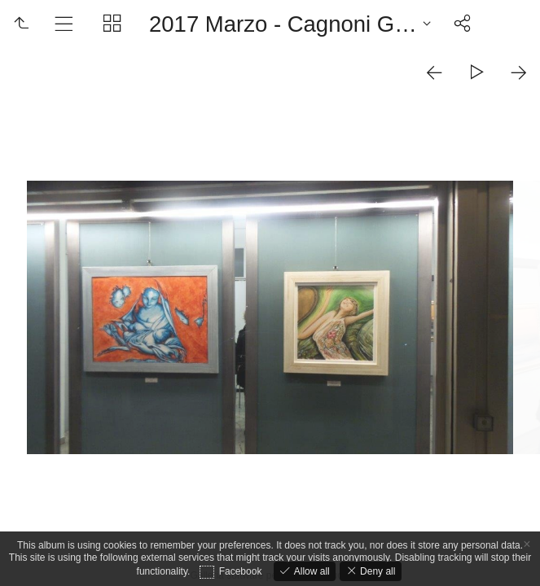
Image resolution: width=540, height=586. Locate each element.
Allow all (310, 571)
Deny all (377, 571)
